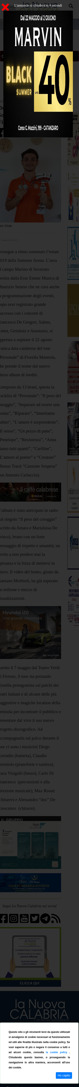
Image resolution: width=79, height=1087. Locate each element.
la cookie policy (57, 1052)
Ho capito (64, 1075)
